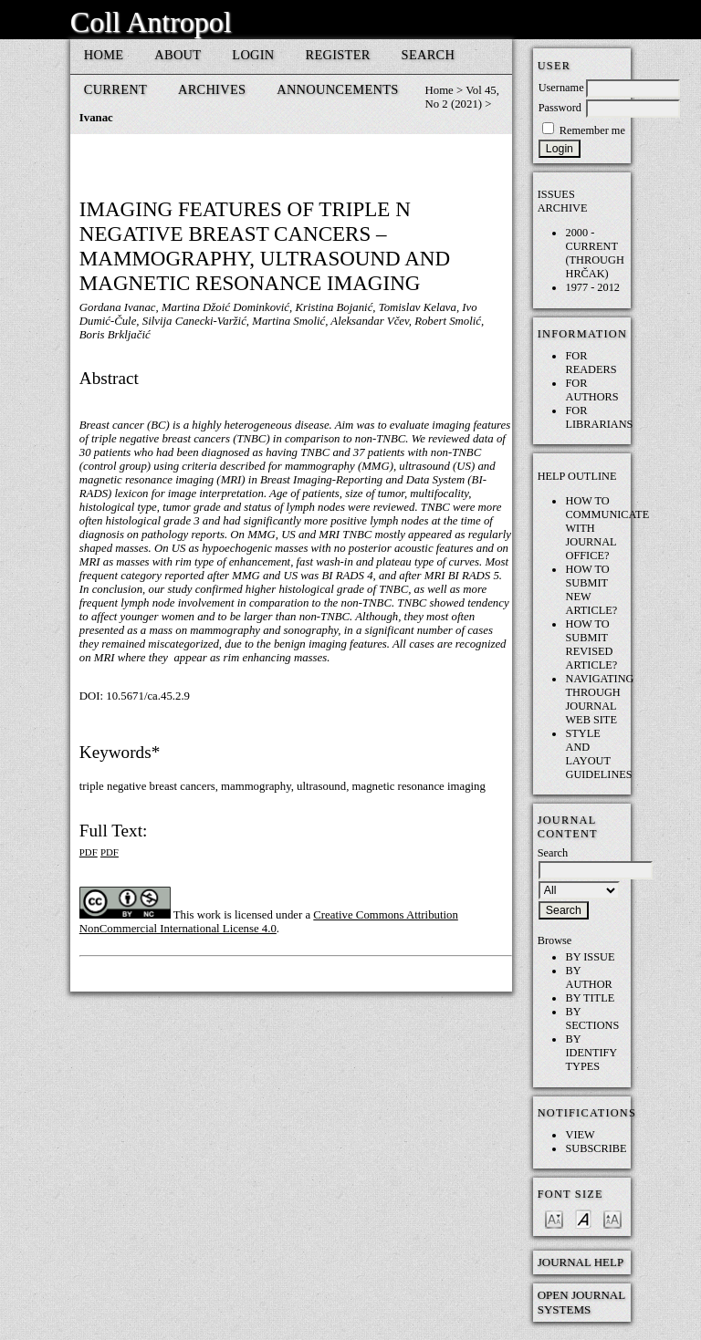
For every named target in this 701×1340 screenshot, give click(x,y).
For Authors (591, 390)
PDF (88, 852)
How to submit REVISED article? (591, 644)
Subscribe (595, 1148)
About (177, 54)
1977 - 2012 (592, 287)
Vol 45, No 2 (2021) (462, 97)
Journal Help (581, 1262)
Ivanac (96, 117)
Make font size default (583, 1218)
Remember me (592, 130)
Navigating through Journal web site (599, 699)
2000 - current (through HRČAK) (594, 253)
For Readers (590, 362)
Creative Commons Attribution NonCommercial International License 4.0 (268, 922)
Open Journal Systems (581, 1302)
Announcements (337, 89)
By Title (589, 998)
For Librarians (599, 417)
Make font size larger (612, 1218)
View (579, 1134)
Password (560, 107)
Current (115, 89)
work (209, 915)
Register (338, 54)
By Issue (589, 956)
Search (428, 54)
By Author (588, 977)
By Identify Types (590, 1053)
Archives (212, 89)
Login (253, 54)
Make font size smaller (554, 1218)
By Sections (592, 1018)
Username (561, 87)
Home (104, 54)
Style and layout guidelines (598, 754)
